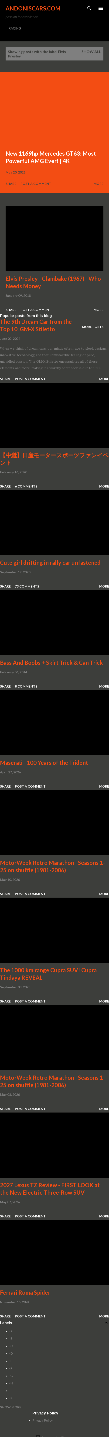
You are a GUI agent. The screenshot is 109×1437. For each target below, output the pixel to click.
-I (10, 1391)
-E (11, 1361)
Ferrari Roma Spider (25, 1292)
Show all (91, 51)
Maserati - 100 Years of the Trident (44, 762)
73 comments (27, 586)
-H (11, 1383)
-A (11, 1331)
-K (11, 1398)
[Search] (89, 8)
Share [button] (11, 184)
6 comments (26, 486)
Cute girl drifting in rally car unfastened (50, 562)
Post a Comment (35, 184)
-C (11, 1346)
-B (11, 1338)
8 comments (26, 686)
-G (11, 1376)
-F (10, 1368)
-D (11, 1353)
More (98, 184)
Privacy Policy (42, 1420)
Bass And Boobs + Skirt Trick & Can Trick (51, 662)
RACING (14, 28)
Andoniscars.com (33, 8)
